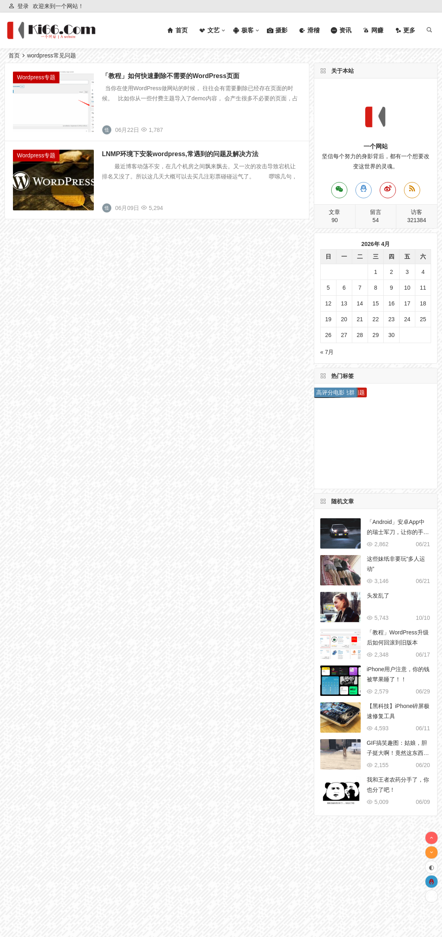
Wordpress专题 (36, 77)
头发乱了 (378, 595)
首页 (14, 55)
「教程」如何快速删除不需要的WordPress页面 (170, 75)
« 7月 (327, 352)
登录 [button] (23, 6)
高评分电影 (330, 392)
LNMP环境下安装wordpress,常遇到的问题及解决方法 (180, 154)
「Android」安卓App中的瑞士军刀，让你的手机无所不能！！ (398, 532)
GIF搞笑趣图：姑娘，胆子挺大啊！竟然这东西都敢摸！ (398, 753)
